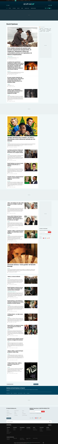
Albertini (10, 86)
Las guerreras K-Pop (48, 29)
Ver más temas (9, 418)
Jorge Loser (10, 160)
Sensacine (21, 428)
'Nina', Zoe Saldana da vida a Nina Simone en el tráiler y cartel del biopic (15, 204)
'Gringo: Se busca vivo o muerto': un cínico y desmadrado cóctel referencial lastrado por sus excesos (21, 139)
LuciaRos (10, 213)
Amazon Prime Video (20, 393)
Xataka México (8, 438)
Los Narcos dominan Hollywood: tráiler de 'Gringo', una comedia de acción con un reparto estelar (15, 151)
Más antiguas (36, 384)
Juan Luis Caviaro (11, 227)
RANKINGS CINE (27, 8)
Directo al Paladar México (28, 438)
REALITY (18, 8)
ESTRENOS (14, 8)
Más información (29, 443)
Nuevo (49, 5)
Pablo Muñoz (11, 322)
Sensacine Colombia (22, 439)
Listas (23, 412)
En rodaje (8, 167)
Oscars (8, 221)
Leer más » (17, 57)
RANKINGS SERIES (33, 8)
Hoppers (8, 415)
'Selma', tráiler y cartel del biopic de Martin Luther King (15, 351)
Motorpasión (34, 428)
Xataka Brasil (8, 439)
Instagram (45, 8)
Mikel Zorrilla (11, 74)
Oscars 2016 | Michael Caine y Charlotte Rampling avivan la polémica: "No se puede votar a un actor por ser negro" (15, 218)
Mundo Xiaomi (8, 433)
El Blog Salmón (48, 428)
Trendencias (41, 428)
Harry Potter (41, 31)
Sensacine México (22, 438)
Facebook (46, 8)
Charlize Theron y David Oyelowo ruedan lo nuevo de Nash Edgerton (15, 178)
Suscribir (43, 411)
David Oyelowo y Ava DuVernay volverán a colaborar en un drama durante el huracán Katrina (15, 302)
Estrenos (12, 393)
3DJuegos (14, 428)
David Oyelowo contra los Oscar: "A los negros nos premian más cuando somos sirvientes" (15, 289)
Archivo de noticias (10, 384)
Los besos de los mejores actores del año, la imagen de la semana (15, 339)
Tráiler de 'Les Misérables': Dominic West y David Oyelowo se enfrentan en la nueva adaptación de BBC (15, 91)
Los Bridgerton (28, 393)
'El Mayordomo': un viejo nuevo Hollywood (15, 315)
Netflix (15, 412)
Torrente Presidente (46, 28)
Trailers (8, 84)
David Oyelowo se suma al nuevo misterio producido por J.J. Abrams (15, 164)
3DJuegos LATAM (15, 438)
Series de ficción (9, 56)
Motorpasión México (35, 438)
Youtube (49, 8)
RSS (47, 238)
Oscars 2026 (15, 415)
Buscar (50, 422)
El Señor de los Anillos (42, 30)
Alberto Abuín (11, 272)
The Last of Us (43, 29)
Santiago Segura (41, 28)
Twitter (51, 8)
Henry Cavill (47, 31)
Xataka (7, 428)
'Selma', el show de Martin (13, 276)
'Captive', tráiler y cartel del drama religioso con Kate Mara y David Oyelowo (15, 232)
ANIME (22, 8)
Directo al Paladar (28, 428)
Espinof (29, 4)
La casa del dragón (48, 30)
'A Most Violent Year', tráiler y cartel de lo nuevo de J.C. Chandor (14, 364)
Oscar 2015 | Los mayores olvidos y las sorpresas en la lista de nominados (15, 326)
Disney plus (8, 412)
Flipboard (48, 8)
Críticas (8, 268)
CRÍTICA (10, 8)
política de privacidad (38, 413)
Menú (8, 5)
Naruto (44, 31)
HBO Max (24, 393)
